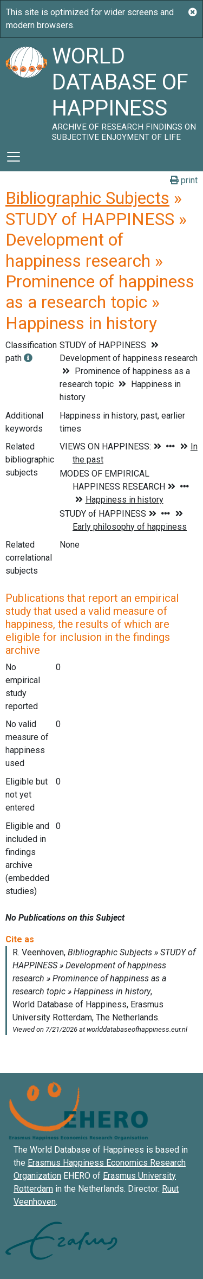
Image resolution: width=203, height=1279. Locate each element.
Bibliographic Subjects (87, 198)
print (184, 180)
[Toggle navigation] (13, 156)
